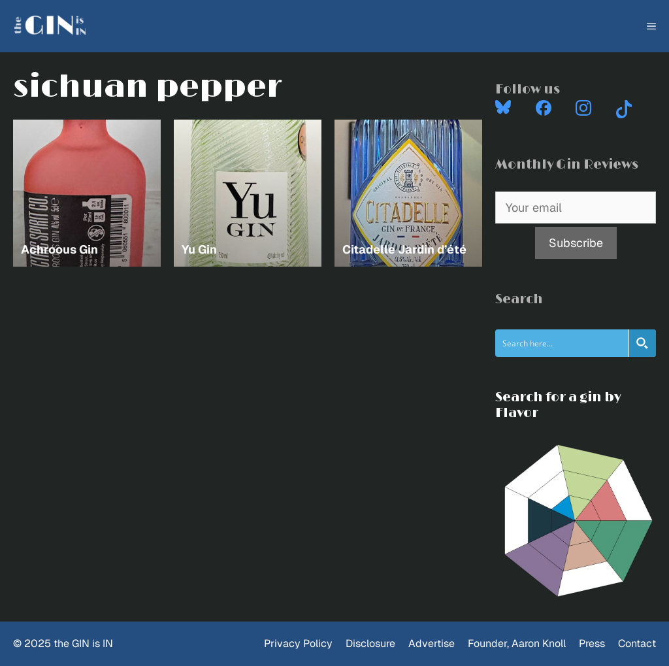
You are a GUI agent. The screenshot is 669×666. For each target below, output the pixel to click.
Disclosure (370, 643)
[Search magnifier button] (642, 343)
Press (592, 643)
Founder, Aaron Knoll (517, 643)
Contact (637, 643)
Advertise (431, 643)
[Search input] (562, 343)
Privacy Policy (298, 643)
